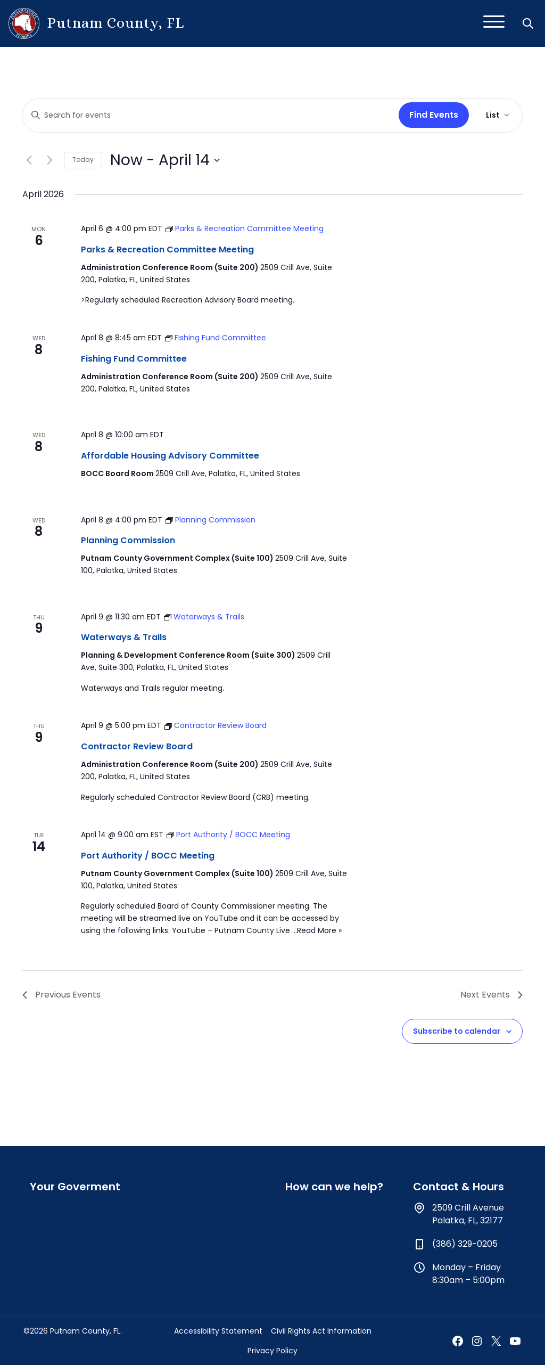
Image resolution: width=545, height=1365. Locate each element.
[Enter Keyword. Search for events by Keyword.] (208, 115)
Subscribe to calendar (456, 1031)
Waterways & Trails (124, 637)
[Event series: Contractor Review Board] (215, 725)
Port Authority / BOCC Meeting (147, 855)
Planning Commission (128, 540)
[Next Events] (49, 160)
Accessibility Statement (218, 1331)
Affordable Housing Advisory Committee (170, 455)
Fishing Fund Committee (134, 359)
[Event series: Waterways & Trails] (204, 616)
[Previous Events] (28, 160)
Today (83, 159)
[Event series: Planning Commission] (210, 519)
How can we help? (334, 1186)
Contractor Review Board (137, 746)
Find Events (433, 115)
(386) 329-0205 (465, 1244)
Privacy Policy (272, 1350)
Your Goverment (75, 1186)
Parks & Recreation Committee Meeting (167, 249)
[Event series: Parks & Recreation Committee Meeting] (245, 228)
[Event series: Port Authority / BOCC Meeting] (228, 834)
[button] (529, 23)
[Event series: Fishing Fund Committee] (215, 337)
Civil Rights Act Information (321, 1331)
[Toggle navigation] (494, 23)
